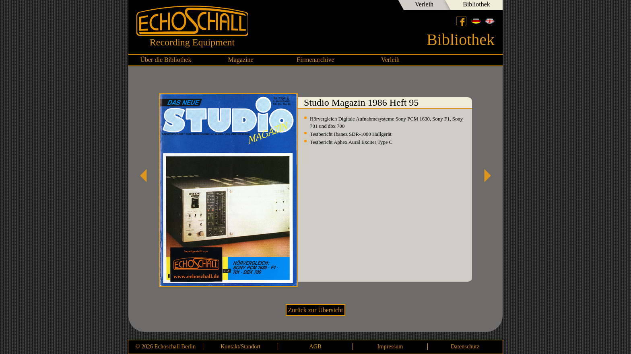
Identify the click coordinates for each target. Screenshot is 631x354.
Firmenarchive (315, 59)
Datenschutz (465, 346)
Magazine (240, 59)
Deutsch (476, 21)
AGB (315, 346)
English (490, 21)
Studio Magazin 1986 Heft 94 (146, 176)
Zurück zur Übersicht (315, 310)
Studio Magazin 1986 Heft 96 (484, 176)
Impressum (390, 346)
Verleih (424, 4)
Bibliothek (476, 4)
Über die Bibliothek (165, 59)
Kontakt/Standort (240, 346)
